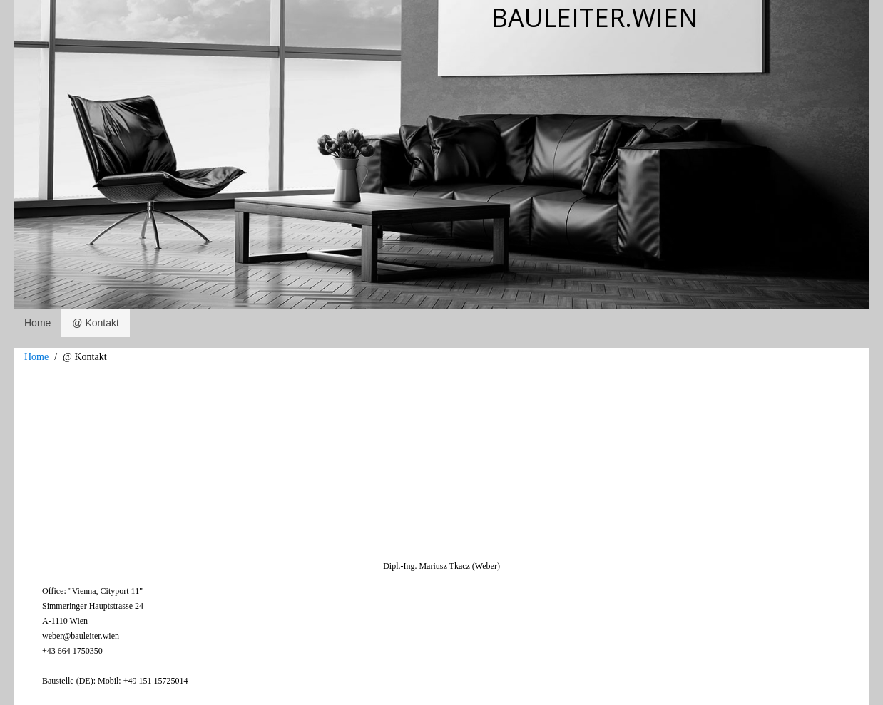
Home (36, 356)
